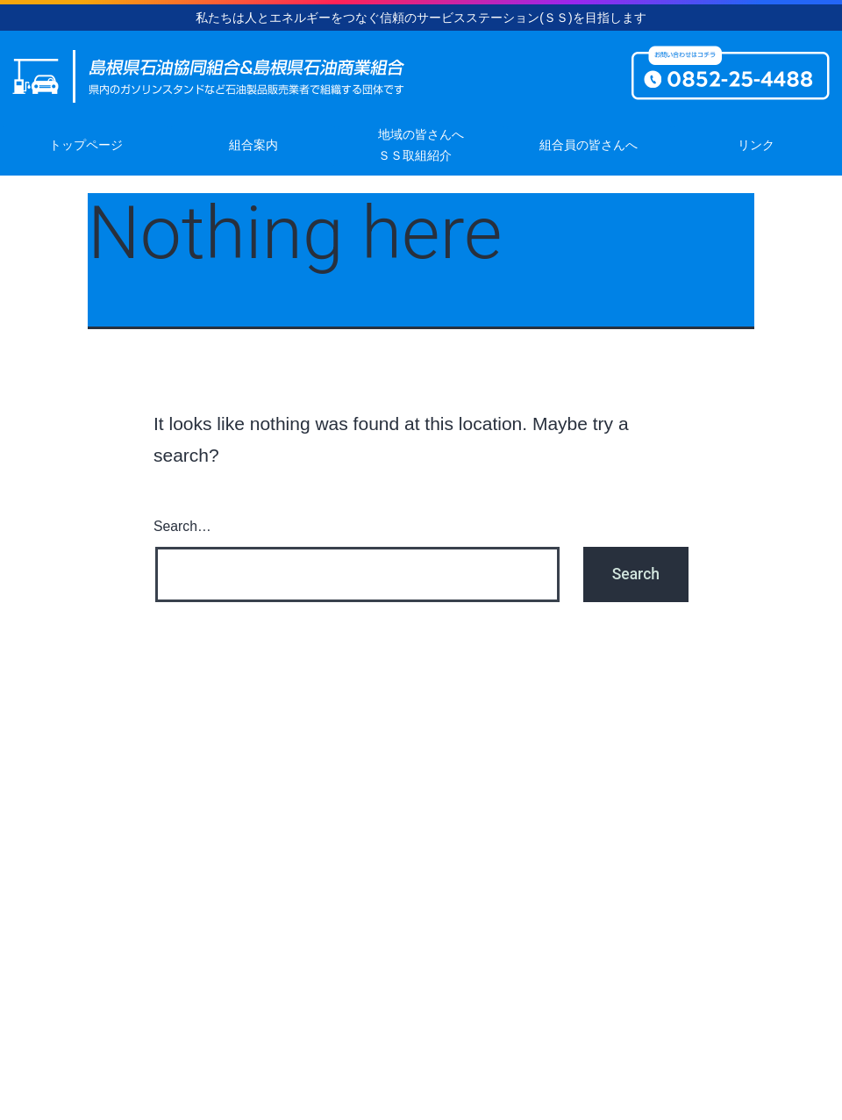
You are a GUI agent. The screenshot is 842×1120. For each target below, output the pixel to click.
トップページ (86, 145)
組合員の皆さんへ (588, 145)
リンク (756, 145)
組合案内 (253, 145)
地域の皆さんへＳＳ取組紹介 (421, 144)
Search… (182, 526)
